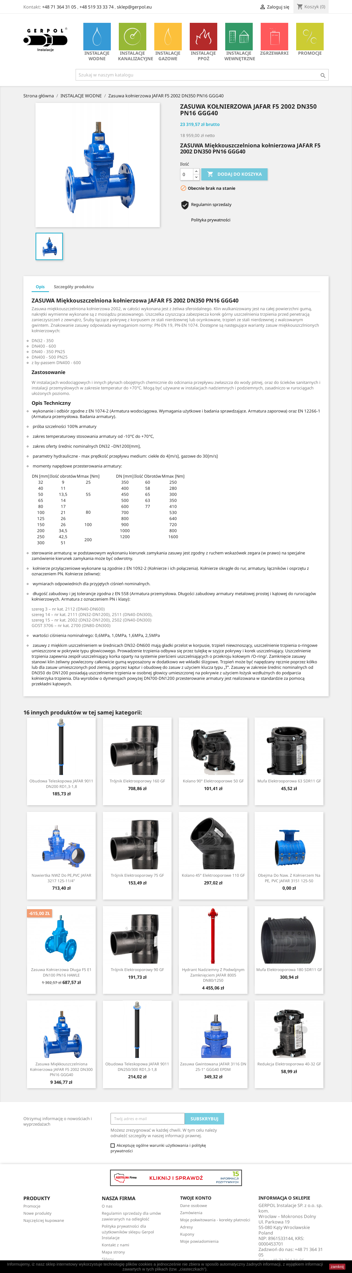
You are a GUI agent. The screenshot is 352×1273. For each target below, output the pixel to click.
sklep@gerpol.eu (134, 7)
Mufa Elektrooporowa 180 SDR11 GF (289, 969)
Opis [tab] (40, 286)
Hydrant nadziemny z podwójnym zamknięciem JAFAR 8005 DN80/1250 (213, 975)
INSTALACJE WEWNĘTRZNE (239, 42)
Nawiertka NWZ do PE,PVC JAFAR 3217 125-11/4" (61, 878)
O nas (107, 1206)
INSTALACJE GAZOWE (168, 42)
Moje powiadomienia (199, 1241)
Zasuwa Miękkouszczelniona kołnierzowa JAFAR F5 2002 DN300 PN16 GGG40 (61, 1069)
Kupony (187, 1234)
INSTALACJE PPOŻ (203, 42)
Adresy (186, 1227)
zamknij (337, 1266)
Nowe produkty (37, 1213)
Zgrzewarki (274, 39)
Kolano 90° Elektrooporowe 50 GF (213, 780)
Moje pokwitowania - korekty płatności (215, 1219)
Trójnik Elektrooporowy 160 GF (137, 780)
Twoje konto (195, 1198)
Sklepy (108, 1259)
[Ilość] (186, 174)
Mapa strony (113, 1252)
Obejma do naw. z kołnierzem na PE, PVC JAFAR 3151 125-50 (289, 878)
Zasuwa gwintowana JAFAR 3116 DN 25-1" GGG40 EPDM (213, 1066)
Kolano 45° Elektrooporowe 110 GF (213, 875)
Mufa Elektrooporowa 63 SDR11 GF (289, 780)
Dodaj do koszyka (234, 174)
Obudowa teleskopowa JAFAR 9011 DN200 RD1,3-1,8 (61, 783)
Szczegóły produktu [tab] (74, 286)
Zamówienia (191, 1212)
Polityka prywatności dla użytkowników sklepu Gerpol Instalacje (128, 1231)
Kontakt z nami (115, 1244)
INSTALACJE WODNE (97, 42)
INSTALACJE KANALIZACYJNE (134, 42)
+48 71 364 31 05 (59, 7)
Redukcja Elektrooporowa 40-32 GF (289, 1063)
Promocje (310, 39)
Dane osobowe (193, 1205)
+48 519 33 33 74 (96, 7)
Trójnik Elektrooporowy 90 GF (137, 969)
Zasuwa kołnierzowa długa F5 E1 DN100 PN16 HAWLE (61, 972)
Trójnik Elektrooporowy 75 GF (137, 875)
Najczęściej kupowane (43, 1220)
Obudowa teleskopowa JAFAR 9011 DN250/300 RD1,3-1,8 (137, 1066)
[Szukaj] (202, 75)
